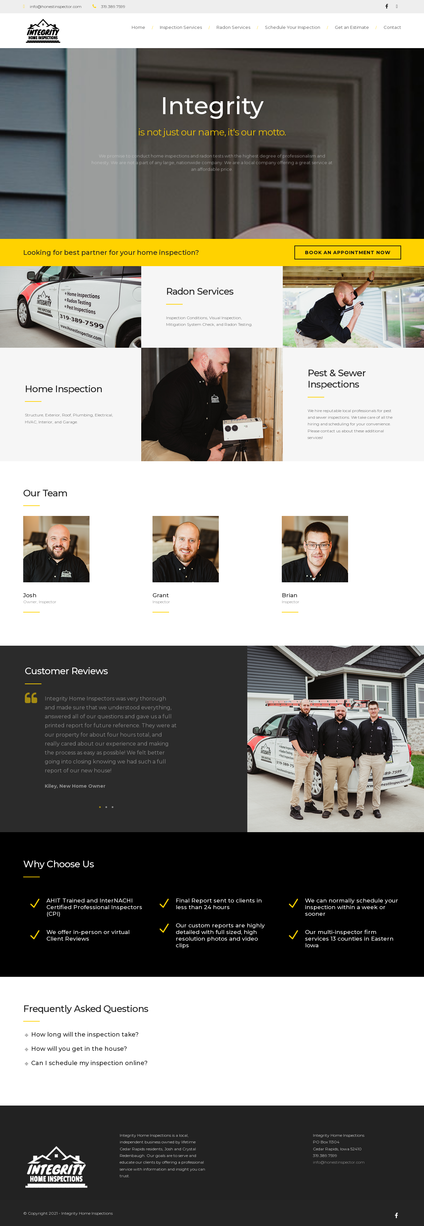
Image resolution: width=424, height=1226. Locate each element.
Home (138, 27)
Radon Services (233, 27)
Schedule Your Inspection (292, 27)
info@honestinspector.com (339, 1162)
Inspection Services (181, 27)
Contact (392, 27)
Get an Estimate (352, 27)
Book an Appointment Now (348, 252)
